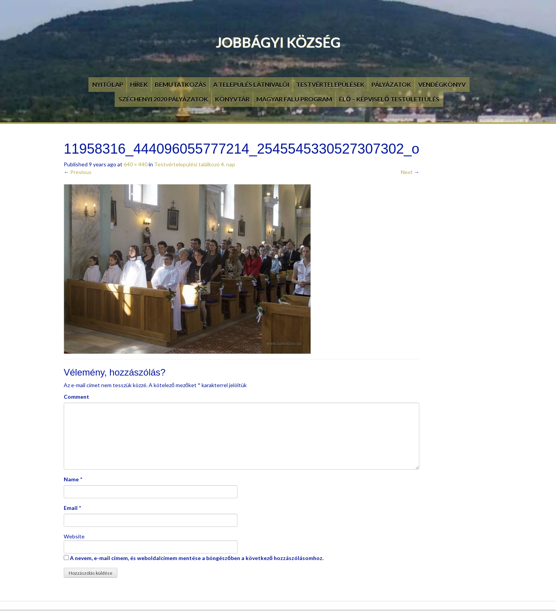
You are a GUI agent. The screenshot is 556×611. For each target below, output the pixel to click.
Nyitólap (107, 84)
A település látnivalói (251, 84)
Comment (76, 396)
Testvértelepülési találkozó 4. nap (194, 164)
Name (71, 479)
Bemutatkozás (180, 84)
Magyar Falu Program (294, 99)
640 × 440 (135, 164)
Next (410, 172)
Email (71, 507)
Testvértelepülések (330, 84)
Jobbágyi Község (278, 42)
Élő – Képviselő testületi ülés (389, 99)
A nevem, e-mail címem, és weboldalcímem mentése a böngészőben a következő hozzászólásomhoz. (197, 558)
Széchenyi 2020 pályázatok (163, 99)
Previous (78, 172)
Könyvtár (232, 99)
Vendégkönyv (442, 84)
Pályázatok (391, 84)
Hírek (139, 84)
